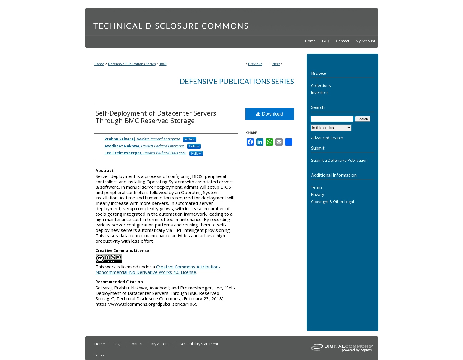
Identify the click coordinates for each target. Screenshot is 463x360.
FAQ (118, 343)
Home (99, 64)
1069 (163, 64)
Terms (316, 187)
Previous (255, 64)
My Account (161, 343)
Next (276, 64)
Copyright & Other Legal (332, 202)
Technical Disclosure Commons (231, 21)
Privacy (317, 194)
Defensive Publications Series (132, 64)
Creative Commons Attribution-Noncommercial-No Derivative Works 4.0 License (158, 269)
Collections (321, 85)
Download (269, 113)
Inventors (319, 92)
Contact (136, 343)
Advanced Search (327, 137)
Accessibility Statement (199, 343)
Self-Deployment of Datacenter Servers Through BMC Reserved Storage (156, 116)
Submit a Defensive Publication (339, 160)
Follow (189, 139)
